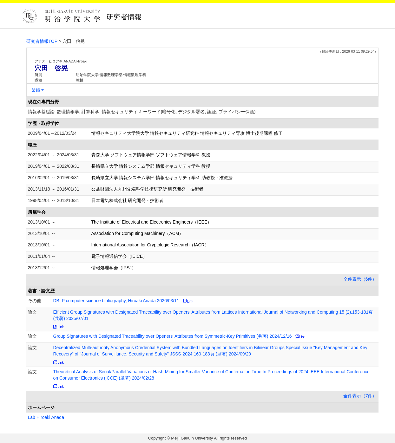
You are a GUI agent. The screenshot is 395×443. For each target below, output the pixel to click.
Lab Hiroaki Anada (46, 417)
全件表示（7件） (360, 395)
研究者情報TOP (42, 41)
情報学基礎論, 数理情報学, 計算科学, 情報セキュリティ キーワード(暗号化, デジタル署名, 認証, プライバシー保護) (142, 111)
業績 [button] (35, 90)
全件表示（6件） (360, 279)
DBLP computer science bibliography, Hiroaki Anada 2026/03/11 (116, 300)
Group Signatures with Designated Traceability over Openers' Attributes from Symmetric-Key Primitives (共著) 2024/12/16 (172, 336)
